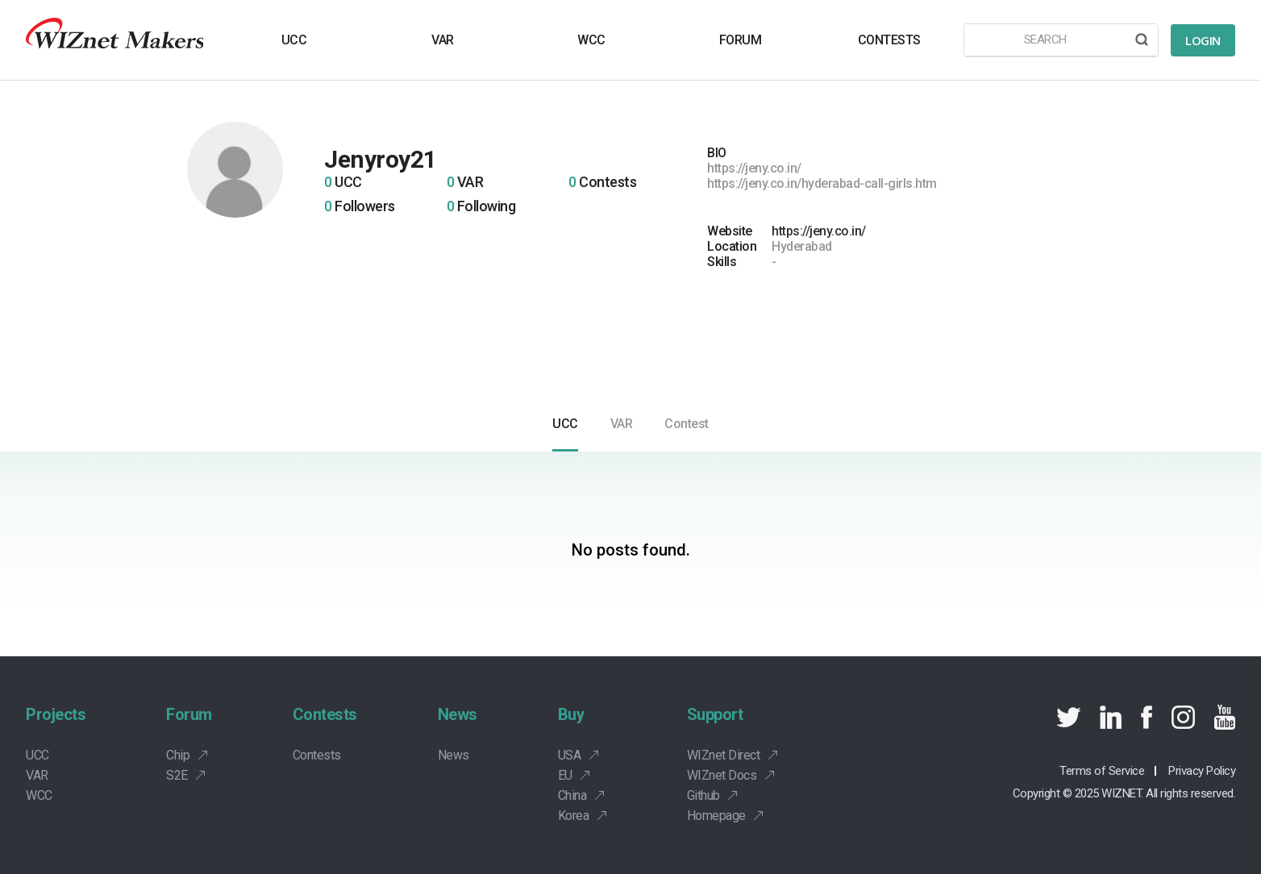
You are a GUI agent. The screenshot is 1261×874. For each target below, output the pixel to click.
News (457, 714)
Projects (55, 714)
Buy (571, 714)
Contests (325, 714)
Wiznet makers (114, 40)
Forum (189, 714)
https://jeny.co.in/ (819, 231)
